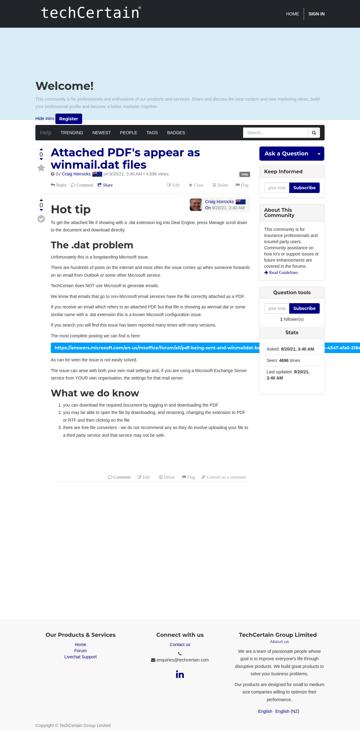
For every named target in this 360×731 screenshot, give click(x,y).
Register (68, 119)
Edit (175, 185)
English (265, 711)
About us (279, 641)
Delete (222, 185)
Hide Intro (44, 118)
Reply (60, 185)
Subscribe (304, 188)
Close (197, 185)
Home (80, 644)
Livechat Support (80, 656)
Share (107, 185)
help (245, 174)
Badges (176, 132)
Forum (80, 650)
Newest (101, 132)
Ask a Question (286, 153)
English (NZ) (287, 711)
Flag (244, 185)
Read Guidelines (283, 272)
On (208, 207)
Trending (72, 132)
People (128, 132)
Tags (152, 132)
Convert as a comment (226, 477)
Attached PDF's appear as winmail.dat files (125, 158)
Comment (84, 185)
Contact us (180, 644)
